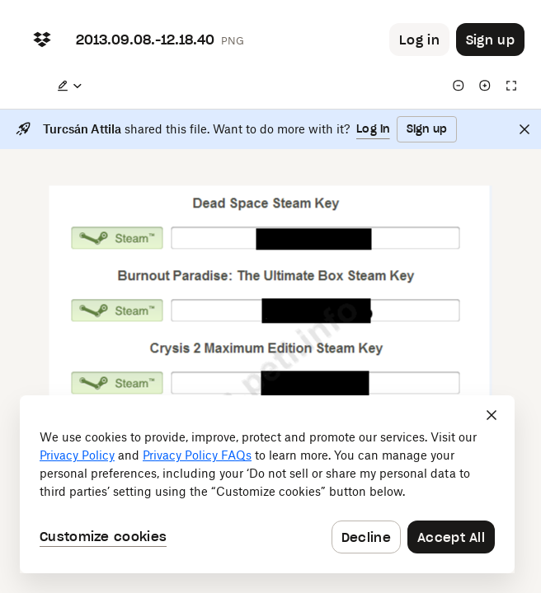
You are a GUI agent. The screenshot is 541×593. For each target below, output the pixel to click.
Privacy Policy (77, 455)
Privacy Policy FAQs (197, 455)
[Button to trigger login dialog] (419, 39)
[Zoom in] (485, 85)
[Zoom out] (458, 85)
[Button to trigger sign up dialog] (490, 39)
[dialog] (267, 484)
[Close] (524, 129)
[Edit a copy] (69, 85)
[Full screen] (511, 85)
